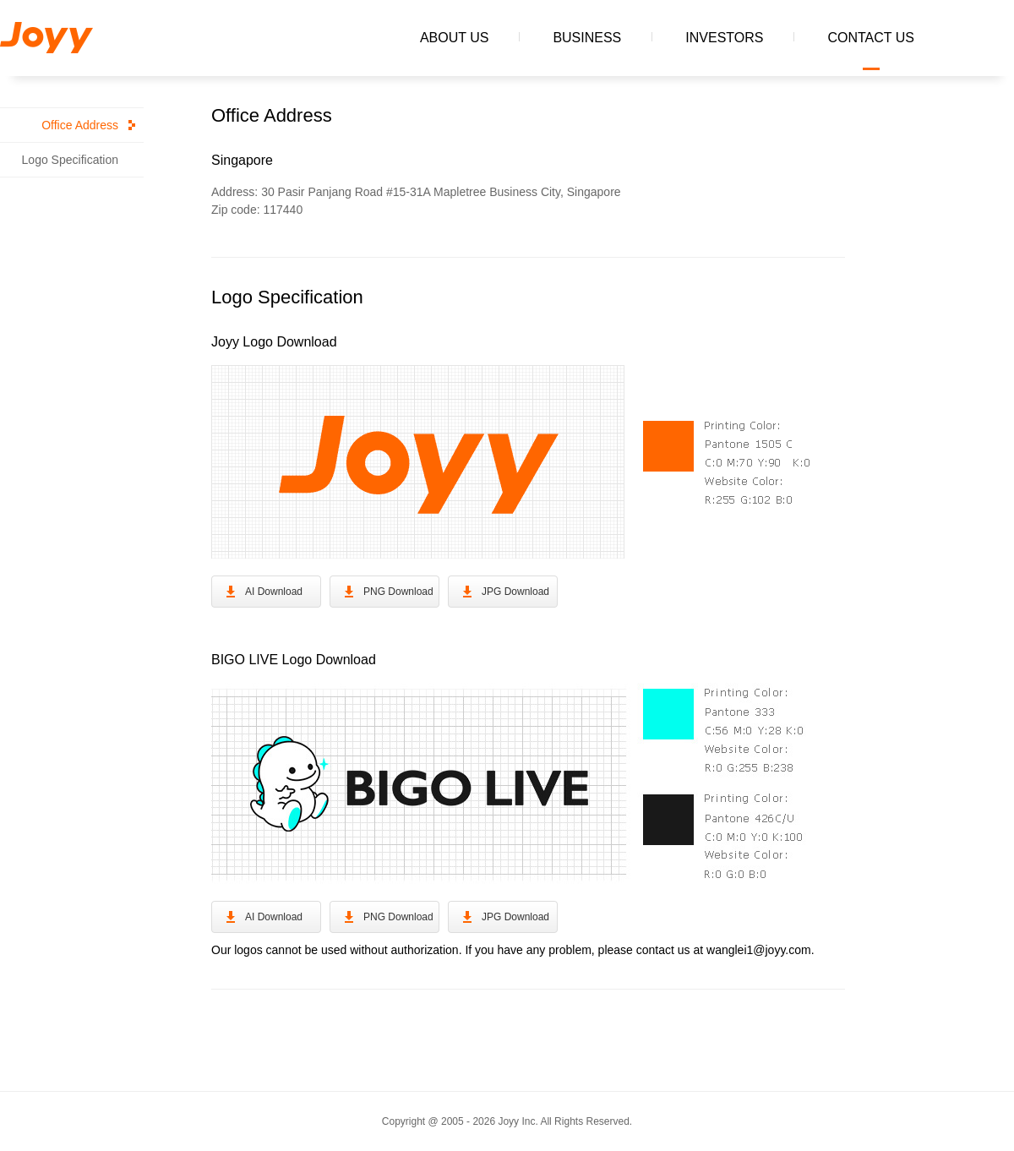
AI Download (274, 591)
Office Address (79, 125)
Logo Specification (70, 159)
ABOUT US (454, 37)
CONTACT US (870, 37)
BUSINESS (587, 37)
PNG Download (398, 591)
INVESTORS (724, 37)
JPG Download (515, 591)
